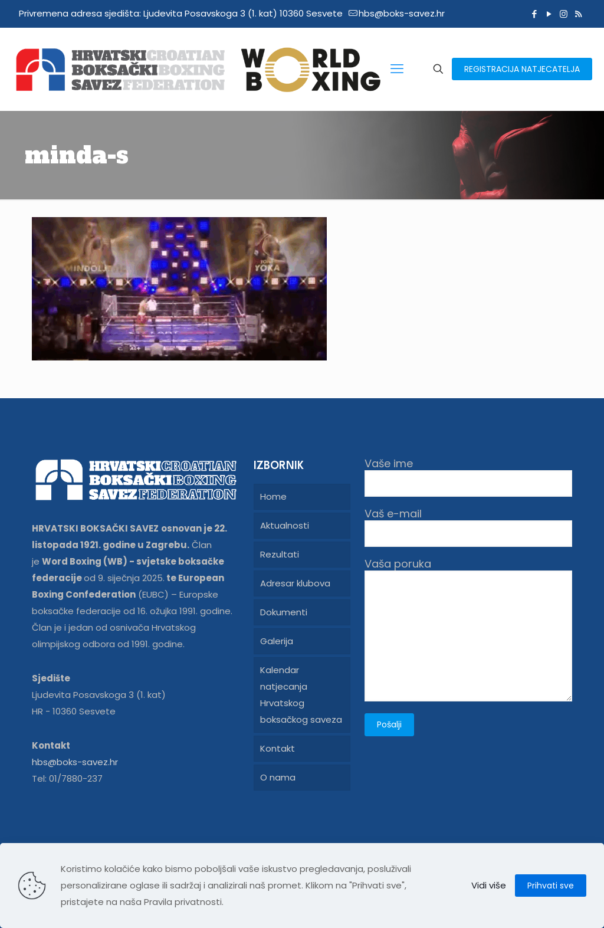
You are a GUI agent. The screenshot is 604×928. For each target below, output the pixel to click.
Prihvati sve (550, 885)
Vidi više (488, 885)
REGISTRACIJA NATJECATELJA (522, 69)
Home (273, 496)
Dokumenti (283, 612)
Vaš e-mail (468, 527)
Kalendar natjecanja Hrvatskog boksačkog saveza (301, 695)
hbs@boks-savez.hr (75, 762)
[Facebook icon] (534, 14)
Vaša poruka (468, 629)
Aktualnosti (284, 525)
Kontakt (277, 748)
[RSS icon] (578, 14)
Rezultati (279, 554)
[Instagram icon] (563, 14)
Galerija (276, 641)
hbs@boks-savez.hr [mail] (402, 13)
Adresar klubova (295, 583)
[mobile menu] (397, 69)
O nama (278, 777)
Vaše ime (468, 477)
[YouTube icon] (548, 14)
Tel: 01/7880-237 (67, 778)
